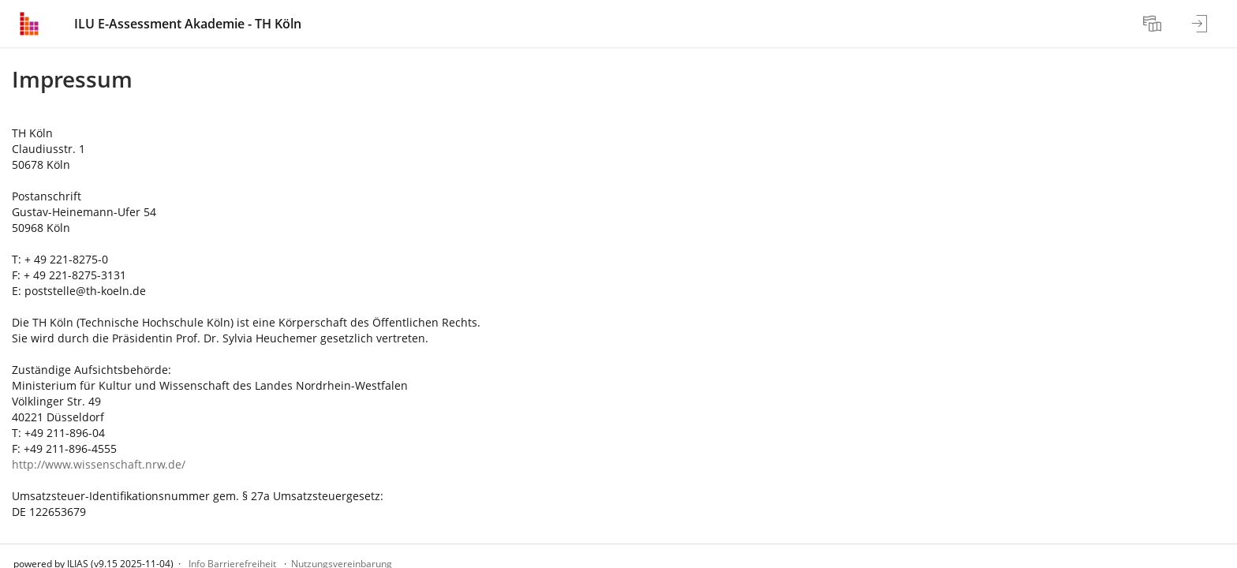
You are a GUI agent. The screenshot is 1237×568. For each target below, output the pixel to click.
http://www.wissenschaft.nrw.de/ (98, 464)
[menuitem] (1154, 23)
